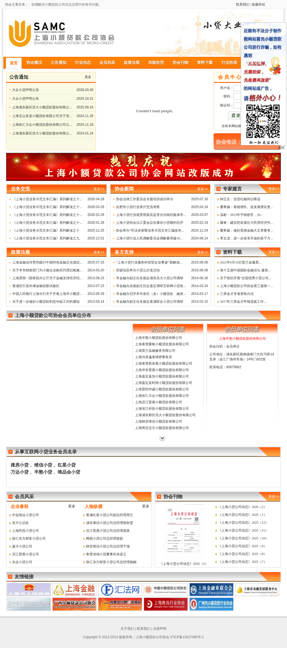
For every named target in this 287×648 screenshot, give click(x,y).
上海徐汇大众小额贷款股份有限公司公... (42, 125)
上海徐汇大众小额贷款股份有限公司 (162, 396)
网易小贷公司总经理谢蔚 (104, 538)
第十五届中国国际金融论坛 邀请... (245, 270)
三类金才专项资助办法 (237, 294)
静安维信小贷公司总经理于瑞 (108, 546)
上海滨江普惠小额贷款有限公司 (158, 402)
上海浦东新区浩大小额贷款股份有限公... (42, 107)
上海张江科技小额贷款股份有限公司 (162, 409)
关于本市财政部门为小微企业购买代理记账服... (47, 270)
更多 (88, 77)
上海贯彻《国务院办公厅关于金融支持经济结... (47, 278)
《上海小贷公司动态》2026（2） (242, 507)
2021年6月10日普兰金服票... (240, 262)
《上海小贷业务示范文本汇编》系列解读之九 (46, 238)
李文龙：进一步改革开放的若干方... (246, 238)
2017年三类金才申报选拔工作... (243, 302)
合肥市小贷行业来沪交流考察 (138, 207)
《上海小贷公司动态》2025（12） (243, 523)
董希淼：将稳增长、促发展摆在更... (246, 207)
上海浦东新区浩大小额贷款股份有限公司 (165, 415)
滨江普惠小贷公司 (25, 554)
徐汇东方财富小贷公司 (29, 538)
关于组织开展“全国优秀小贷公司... (245, 278)
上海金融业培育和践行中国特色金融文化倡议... (47, 262)
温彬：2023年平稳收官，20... (241, 215)
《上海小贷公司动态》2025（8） (242, 554)
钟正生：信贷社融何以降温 (240, 199)
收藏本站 (258, 4)
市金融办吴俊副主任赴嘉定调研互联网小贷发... (151, 286)
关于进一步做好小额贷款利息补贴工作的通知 (46, 302)
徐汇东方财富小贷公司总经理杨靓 (111, 562)
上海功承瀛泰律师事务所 (153, 357)
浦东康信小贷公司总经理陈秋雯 (109, 523)
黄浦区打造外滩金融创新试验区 (35, 286)
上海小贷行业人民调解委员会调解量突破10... (149, 238)
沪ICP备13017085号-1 (187, 637)
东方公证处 (20, 523)
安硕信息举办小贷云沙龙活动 (138, 270)
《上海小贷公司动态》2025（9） (242, 546)
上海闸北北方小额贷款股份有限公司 (162, 428)
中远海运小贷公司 (25, 515)
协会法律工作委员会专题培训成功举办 (144, 199)
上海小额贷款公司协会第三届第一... (246, 286)
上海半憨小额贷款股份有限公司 (158, 338)
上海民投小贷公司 (25, 531)
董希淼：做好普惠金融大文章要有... (246, 230)
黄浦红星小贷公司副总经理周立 (109, 515)
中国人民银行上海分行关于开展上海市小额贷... (47, 294)
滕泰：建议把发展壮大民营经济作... (246, 223)
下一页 (162, 438)
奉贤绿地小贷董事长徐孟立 (106, 554)
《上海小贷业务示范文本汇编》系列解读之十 (46, 230)
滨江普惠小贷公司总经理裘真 (108, 531)
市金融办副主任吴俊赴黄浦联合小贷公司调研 (149, 302)
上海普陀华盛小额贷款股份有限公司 (162, 389)
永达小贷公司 (22, 562)
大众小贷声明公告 (25, 90)
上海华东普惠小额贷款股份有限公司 (162, 370)
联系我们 (242, 4)
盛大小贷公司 (22, 546)
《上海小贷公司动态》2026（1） (242, 515)
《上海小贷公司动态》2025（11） (243, 530)
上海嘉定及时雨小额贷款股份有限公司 (163, 383)
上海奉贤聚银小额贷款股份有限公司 (162, 344)
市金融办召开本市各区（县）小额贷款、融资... (151, 294)
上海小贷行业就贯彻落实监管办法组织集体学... (151, 215)
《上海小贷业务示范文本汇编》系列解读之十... (47, 199)
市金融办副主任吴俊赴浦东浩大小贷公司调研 (149, 278)
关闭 (281, 148)
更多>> (274, 189)
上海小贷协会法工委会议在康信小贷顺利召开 (149, 223)
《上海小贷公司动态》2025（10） (243, 538)
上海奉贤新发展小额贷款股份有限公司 (163, 363)
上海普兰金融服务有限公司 (155, 351)
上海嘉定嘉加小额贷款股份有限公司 (162, 376)
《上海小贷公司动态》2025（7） (242, 562)
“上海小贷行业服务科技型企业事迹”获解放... (149, 262)
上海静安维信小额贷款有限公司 (158, 421)
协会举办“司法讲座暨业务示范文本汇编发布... (150, 230)
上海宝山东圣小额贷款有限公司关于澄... (42, 116)
